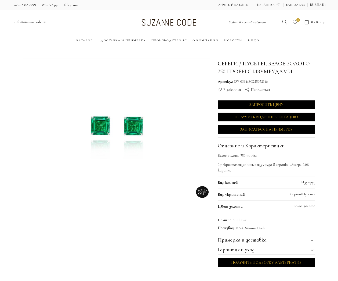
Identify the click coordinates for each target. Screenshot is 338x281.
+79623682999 (25, 5)
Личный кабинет (234, 5)
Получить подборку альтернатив (266, 262)
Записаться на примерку (266, 129)
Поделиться (260, 89)
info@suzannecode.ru (30, 22)
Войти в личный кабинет (247, 22)
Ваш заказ (295, 5)
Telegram (71, 5)
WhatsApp (50, 5)
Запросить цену (266, 104)
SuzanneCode (255, 228)
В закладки (232, 89)
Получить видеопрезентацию (266, 117)
